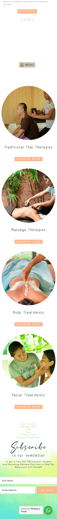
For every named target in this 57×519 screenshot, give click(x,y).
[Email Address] (17, 490)
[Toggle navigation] (27, 65)
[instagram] (33, 19)
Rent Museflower (28, 515)
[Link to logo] (27, 46)
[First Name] (28, 480)
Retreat (28, 504)
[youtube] (29, 19)
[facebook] (22, 19)
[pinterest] (26, 19)
